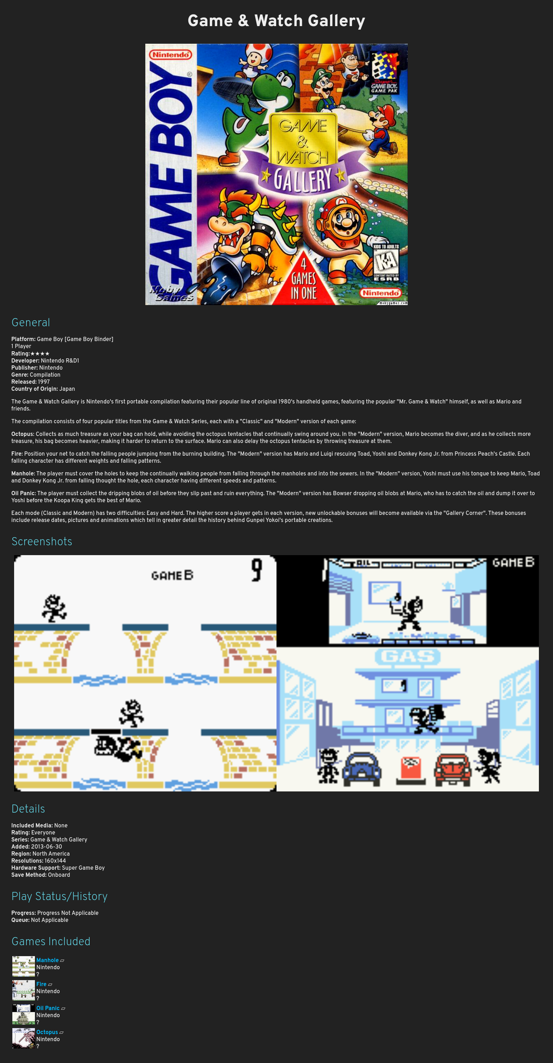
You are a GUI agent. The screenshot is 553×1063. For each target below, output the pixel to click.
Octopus (47, 1032)
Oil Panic (48, 1008)
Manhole (47, 960)
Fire (41, 984)
